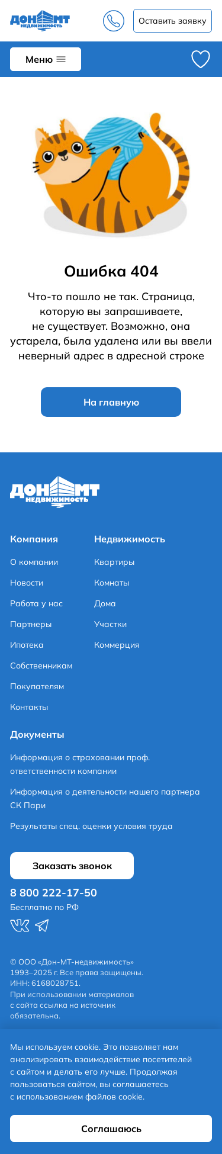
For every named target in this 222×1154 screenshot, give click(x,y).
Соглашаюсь (111, 1128)
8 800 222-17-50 (114, 21)
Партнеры (31, 624)
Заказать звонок (172, 21)
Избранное (200, 59)
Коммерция (117, 644)
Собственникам (41, 665)
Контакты (29, 707)
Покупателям (37, 686)
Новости (26, 582)
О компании (34, 562)
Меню (39, 59)
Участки (110, 624)
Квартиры (114, 562)
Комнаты (111, 582)
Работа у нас (36, 603)
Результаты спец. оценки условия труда (91, 826)
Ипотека (27, 644)
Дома (105, 603)
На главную (111, 402)
